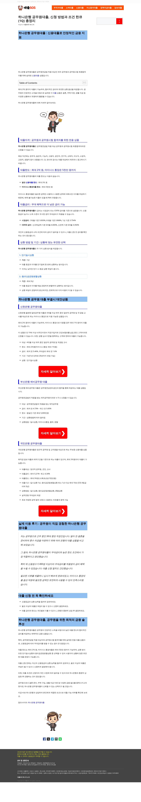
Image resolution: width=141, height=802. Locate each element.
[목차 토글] (83, 82)
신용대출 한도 (31, 182)
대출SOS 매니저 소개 (23, 797)
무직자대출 (58, 8)
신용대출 (80, 8)
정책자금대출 (106, 8)
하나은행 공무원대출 (36, 722)
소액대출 (69, 8)
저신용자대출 (92, 8)
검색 (119, 21)
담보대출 (118, 8)
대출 (54, 93)
